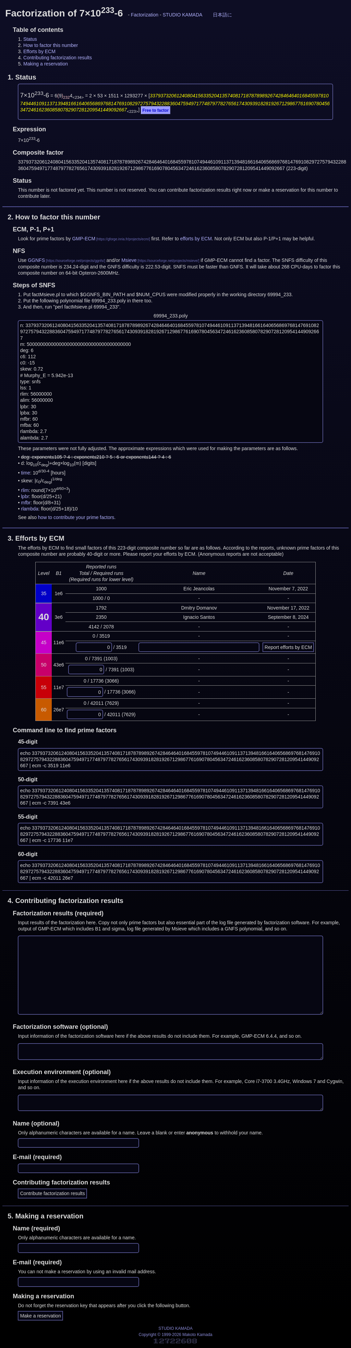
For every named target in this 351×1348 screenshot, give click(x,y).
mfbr (26, 502)
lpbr (25, 496)
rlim (25, 490)
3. (36, 538)
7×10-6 (34, 95)
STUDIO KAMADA (182, 14)
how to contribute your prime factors (76, 517)
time (25, 473)
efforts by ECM (196, 238)
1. (22, 77)
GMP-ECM (83, 238)
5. (45, 1216)
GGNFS (36, 260)
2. (54, 217)
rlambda (29, 508)
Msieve (128, 260)
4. (65, 900)
